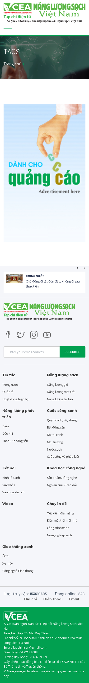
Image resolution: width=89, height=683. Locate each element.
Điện (5, 426)
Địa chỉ (30, 599)
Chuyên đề (57, 503)
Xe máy (7, 563)
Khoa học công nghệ (66, 468)
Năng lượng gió (57, 384)
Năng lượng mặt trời (61, 392)
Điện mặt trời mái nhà (62, 520)
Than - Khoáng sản (15, 441)
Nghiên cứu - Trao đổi (62, 485)
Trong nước (35, 276)
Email (74, 599)
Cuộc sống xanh (62, 410)
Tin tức (8, 374)
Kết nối (8, 468)
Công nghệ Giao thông (17, 571)
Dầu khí (7, 433)
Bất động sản (56, 427)
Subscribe (72, 352)
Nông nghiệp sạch (59, 535)
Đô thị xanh (55, 435)
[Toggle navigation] (8, 30)
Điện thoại (52, 599)
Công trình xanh (58, 528)
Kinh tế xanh (11, 478)
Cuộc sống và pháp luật (63, 456)
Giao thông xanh (17, 546)
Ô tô (5, 556)
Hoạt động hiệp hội (15, 399)
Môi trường (55, 442)
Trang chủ (12, 63)
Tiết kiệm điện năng (60, 513)
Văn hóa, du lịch (13, 492)
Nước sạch (54, 449)
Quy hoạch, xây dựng (62, 420)
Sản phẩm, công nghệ (62, 478)
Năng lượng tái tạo (60, 399)
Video (7, 503)
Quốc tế (7, 392)
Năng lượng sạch (62, 374)
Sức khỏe (8, 485)
